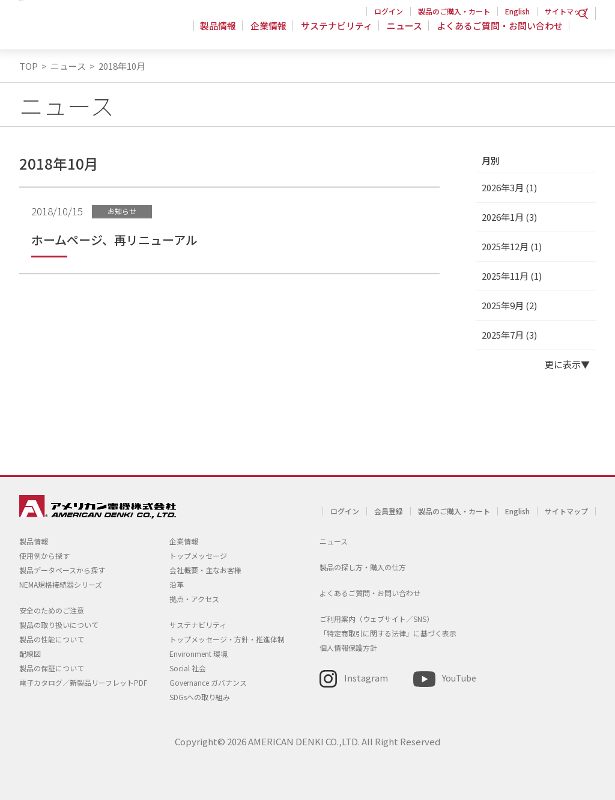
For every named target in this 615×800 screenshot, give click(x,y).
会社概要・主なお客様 (205, 570)
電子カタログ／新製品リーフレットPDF (83, 682)
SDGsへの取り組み (199, 697)
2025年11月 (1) (512, 275)
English (517, 11)
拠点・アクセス (194, 599)
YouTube (459, 677)
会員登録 (388, 511)
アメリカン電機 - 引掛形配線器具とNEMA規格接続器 (95, 30)
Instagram (366, 677)
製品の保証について (51, 668)
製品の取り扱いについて (58, 625)
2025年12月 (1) (512, 246)
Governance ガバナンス (208, 682)
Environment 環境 (198, 653)
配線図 (30, 653)
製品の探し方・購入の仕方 (363, 567)
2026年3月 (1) (509, 187)
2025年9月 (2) (509, 305)
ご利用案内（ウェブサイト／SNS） (377, 619)
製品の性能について (51, 639)
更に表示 (563, 364)
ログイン (388, 11)
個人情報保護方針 (348, 647)
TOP (28, 66)
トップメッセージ (198, 555)
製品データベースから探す (62, 570)
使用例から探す (44, 555)
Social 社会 (187, 668)
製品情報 (225, 32)
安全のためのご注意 (51, 610)
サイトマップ (566, 11)
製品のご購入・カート (454, 11)
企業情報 (274, 32)
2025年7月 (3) (509, 334)
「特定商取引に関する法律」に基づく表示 (388, 633)
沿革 (176, 584)
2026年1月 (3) (509, 217)
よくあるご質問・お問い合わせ (500, 32)
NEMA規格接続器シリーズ (60, 584)
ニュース (406, 32)
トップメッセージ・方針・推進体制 (227, 639)
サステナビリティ (340, 32)
